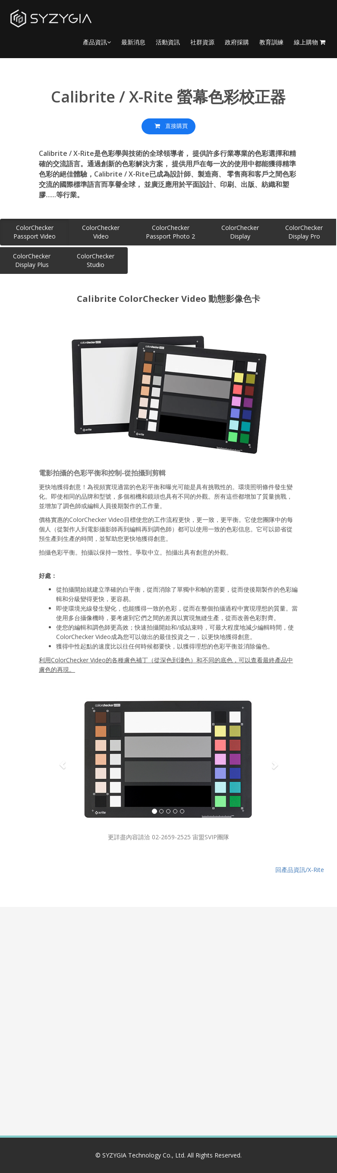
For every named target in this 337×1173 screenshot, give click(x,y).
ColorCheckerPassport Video (34, 231)
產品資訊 (97, 42)
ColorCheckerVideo (101, 231)
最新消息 (133, 42)
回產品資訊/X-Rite (299, 867)
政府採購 (237, 42)
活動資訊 (168, 42)
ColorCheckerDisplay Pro (304, 231)
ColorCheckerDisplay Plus (31, 260)
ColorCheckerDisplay (240, 231)
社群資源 (202, 42)
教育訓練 (271, 42)
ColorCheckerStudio (95, 260)
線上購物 (309, 42)
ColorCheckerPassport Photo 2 (170, 231)
